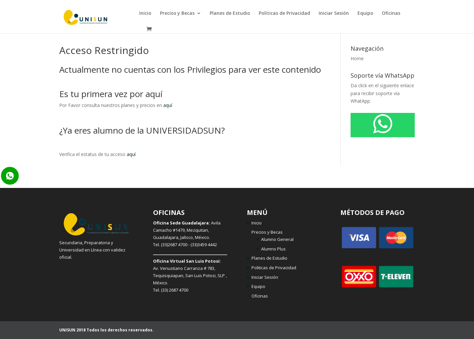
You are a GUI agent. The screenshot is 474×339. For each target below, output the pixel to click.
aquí (167, 105)
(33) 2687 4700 (174, 290)
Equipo (365, 13)
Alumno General (277, 239)
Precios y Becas (177, 13)
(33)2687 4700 (174, 245)
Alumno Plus (273, 249)
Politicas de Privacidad (284, 13)
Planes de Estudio (230, 13)
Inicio (145, 13)
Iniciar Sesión (334, 13)
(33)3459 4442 (204, 245)
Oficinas (391, 13)
